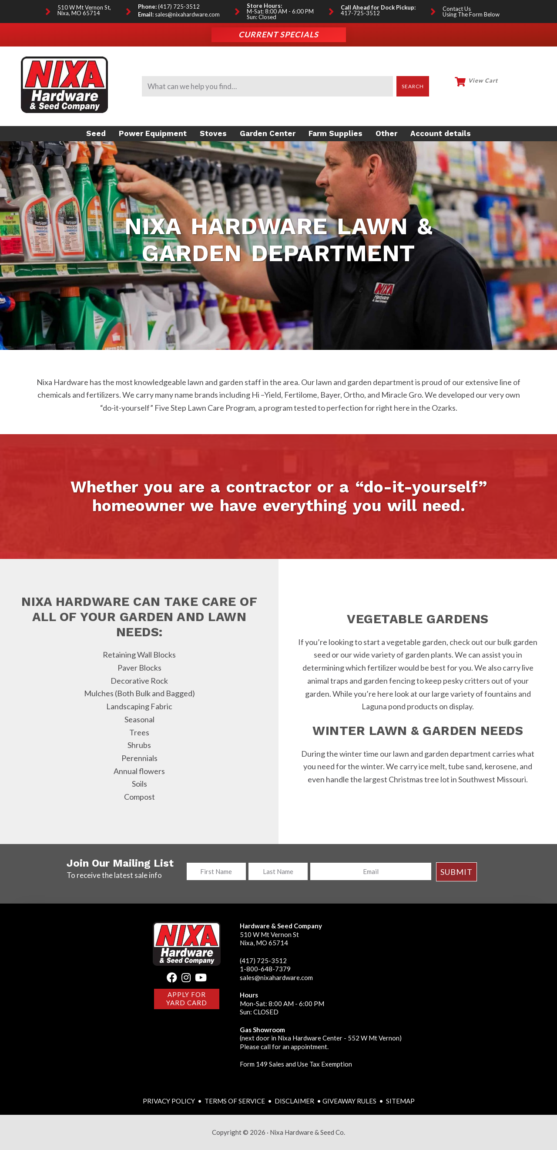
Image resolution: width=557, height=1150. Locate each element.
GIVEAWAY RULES (349, 1101)
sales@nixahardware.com (187, 14)
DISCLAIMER (295, 1101)
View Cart (483, 80)
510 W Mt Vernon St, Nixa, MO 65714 (84, 10)
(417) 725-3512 (179, 7)
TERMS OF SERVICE (235, 1101)
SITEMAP (400, 1101)
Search (413, 86)
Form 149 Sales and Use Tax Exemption (296, 1064)
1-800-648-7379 (265, 969)
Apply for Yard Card (186, 998)
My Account (523, 85)
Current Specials (278, 35)
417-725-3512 (360, 13)
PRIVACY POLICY (169, 1101)
